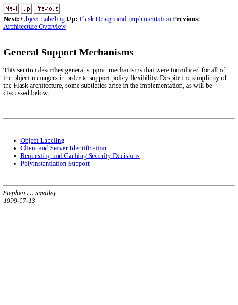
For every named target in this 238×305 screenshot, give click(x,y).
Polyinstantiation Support (55, 163)
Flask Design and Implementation (125, 18)
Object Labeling (43, 18)
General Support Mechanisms (68, 52)
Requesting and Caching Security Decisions (80, 155)
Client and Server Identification (63, 148)
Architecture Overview (34, 26)
